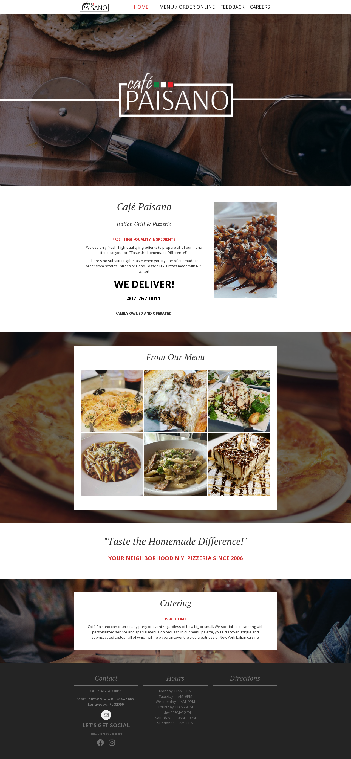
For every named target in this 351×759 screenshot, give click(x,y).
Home (141, 7)
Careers (260, 7)
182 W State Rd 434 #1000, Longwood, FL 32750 (111, 702)
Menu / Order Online (187, 7)
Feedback (232, 7)
